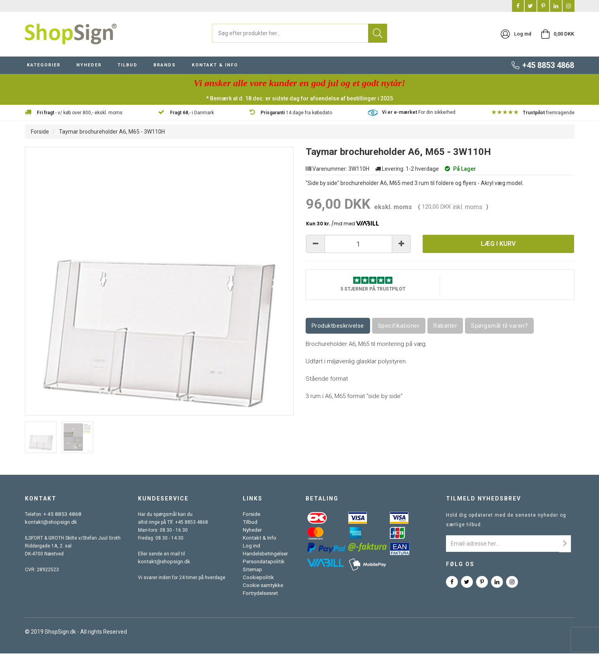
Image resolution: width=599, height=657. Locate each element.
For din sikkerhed (418, 116)
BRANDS (164, 68)
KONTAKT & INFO (215, 68)
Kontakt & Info (259, 541)
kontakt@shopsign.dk (48, 526)
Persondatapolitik (263, 565)
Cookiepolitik (258, 581)
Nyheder (253, 533)
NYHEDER (89, 68)
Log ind (252, 549)
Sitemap (253, 573)
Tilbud (250, 526)
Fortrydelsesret (261, 597)
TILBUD (127, 68)
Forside (40, 135)
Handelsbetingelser (265, 557)
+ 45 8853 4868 (60, 518)
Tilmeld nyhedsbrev (483, 502)
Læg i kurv (498, 248)
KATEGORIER (43, 68)
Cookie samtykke (263, 589)
